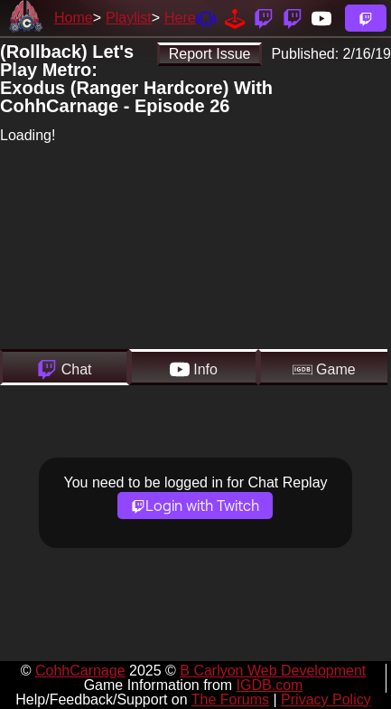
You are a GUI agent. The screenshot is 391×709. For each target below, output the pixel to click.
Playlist (129, 17)
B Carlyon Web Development (273, 670)
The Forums (230, 699)
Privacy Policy (326, 699)
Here (180, 17)
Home (73, 17)
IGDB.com (270, 685)
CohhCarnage (80, 670)
